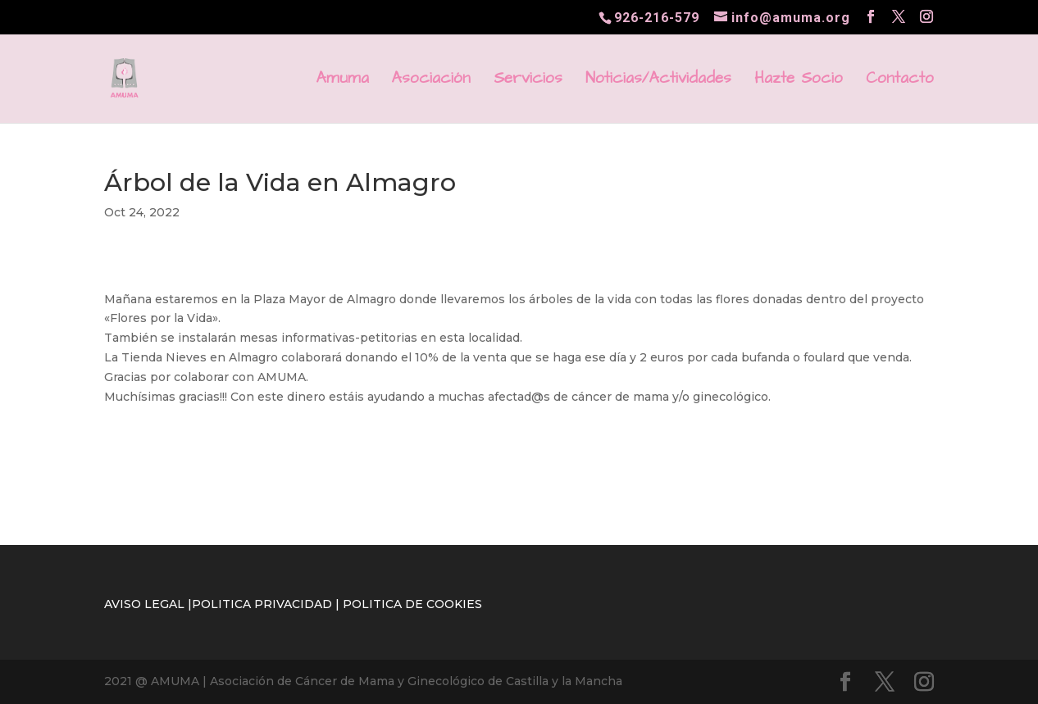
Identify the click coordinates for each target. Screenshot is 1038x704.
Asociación (431, 81)
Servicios (528, 81)
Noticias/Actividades (658, 81)
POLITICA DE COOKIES (412, 604)
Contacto (900, 81)
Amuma (342, 81)
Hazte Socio (798, 81)
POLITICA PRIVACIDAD (262, 604)
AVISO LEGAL (144, 604)
